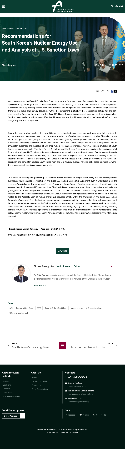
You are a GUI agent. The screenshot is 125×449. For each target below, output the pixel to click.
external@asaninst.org (78, 386)
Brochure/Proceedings (11, 396)
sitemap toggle (3, 6)
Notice (34, 378)
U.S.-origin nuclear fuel (18, 313)
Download (62, 251)
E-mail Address (10, 416)
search (112, 6)
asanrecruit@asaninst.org (79, 402)
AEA (11, 308)
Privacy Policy (52, 432)
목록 (62, 345)
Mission (6, 381)
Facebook (72, 415)
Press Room (7, 393)
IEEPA (39, 308)
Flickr (105, 415)
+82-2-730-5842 (77, 377)
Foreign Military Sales (24, 308)
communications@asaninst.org (81, 394)
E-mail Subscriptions (40, 389)
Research (6, 389)
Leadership (7, 385)
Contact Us (36, 385)
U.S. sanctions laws (94, 308)
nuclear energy (77, 308)
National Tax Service (69, 432)
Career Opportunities (40, 381)
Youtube (86, 415)
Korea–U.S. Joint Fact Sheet (56, 308)
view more (39, 285)
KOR (121, 6)
